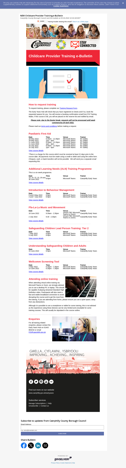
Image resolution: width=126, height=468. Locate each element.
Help (50, 403)
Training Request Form (68, 108)
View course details (36, 151)
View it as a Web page (80, 22)
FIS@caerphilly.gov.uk (37, 332)
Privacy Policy (55, 463)
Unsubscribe (33, 406)
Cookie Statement (61, 6)
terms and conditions (49, 126)
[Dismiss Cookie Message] (123, 2)
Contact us (45, 406)
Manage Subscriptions (37, 403)
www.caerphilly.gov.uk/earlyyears (41, 393)
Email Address (26, 424)
